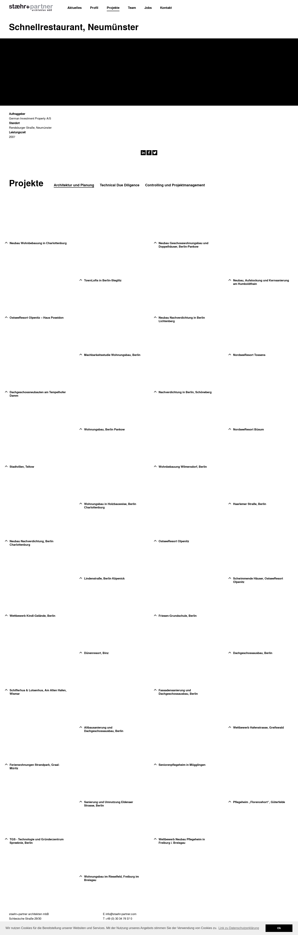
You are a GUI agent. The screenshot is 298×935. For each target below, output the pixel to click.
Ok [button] (279, 928)
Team (132, 7)
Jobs (148, 7)
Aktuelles (74, 7)
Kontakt (166, 7)
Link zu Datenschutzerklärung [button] (239, 928)
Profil (94, 7)
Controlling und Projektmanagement (175, 185)
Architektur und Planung (74, 185)
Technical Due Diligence (119, 185)
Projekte (113, 7)
